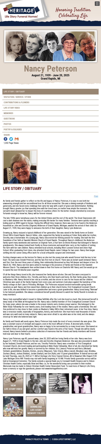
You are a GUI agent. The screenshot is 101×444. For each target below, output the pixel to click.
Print (96, 196)
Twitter (11, 139)
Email (16, 139)
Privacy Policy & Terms (37, 439)
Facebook (5, 139)
